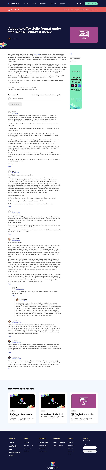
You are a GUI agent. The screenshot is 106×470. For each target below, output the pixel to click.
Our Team (70, 442)
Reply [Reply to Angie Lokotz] (9, 330)
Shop (10, 444)
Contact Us (71, 445)
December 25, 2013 (16, 337)
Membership (43, 3)
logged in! (58, 89)
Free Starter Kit (43, 445)
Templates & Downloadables (13, 440)
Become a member (91, 3)
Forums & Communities (59, 436)
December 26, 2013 (16, 317)
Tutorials (11, 436)
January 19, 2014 (16, 207)
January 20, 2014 (24, 295)
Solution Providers (58, 439)
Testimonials (42, 442)
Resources (26, 3)
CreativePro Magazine (14, 447)
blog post (37, 49)
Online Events (27, 442)
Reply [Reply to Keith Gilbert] (9, 278)
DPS (71, 55)
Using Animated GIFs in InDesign (52, 408)
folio (75, 55)
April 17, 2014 (15, 108)
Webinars (26, 445)
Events (34, 3)
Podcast (11, 450)
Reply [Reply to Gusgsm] (9, 161)
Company (62, 3)
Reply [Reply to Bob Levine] (9, 347)
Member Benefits (43, 439)
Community (53, 3)
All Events (26, 436)
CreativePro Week (28, 439)
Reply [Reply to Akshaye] (9, 201)
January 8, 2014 (16, 235)
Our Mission (71, 439)
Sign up (90, 445)
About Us (70, 436)
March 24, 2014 (15, 167)
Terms (69, 448)
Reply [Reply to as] (9, 228)
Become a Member (43, 436)
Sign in (82, 3)
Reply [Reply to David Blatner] (9, 363)
